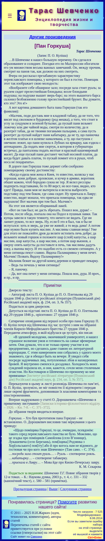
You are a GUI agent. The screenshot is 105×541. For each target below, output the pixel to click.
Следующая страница (76, 489)
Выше (53, 489)
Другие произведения (52, 37)
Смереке (36, 536)
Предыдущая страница (30, 489)
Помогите (67, 502)
